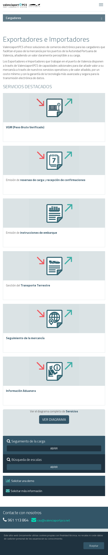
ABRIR (54, 448)
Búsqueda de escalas (24, 459)
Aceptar (93, 546)
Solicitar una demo (20, 481)
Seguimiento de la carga (26, 441)
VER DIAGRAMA (54, 419)
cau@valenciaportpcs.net (50, 520)
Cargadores (13, 18)
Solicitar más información (24, 491)
